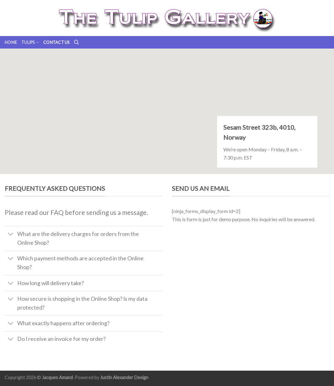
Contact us (56, 42)
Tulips (30, 42)
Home (11, 42)
